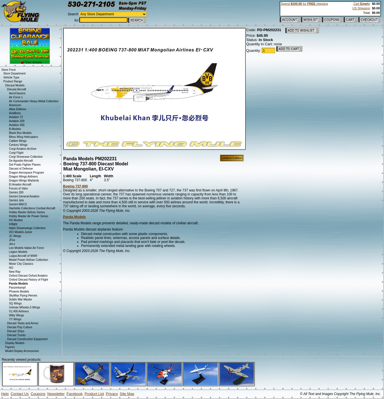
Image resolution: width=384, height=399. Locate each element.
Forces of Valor (18, 188)
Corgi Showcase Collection (26, 156)
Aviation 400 (17, 125)
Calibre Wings (18, 140)
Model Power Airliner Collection (28, 259)
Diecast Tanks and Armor (22, 323)
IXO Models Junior (20, 232)
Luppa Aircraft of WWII (23, 255)
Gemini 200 (16, 192)
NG (11, 267)
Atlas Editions (17, 109)
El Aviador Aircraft (20, 184)
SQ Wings (15, 303)
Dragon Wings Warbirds (24, 180)
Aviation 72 (16, 117)
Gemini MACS (18, 204)
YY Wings (15, 319)
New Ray (15, 271)
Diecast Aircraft (16, 89)
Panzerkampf (17, 287)
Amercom (15, 105)
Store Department (14, 73)
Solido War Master (20, 299)
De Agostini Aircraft (21, 160)
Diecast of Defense (21, 168)
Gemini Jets (16, 200)
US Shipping (361, 8)
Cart (361, 3)
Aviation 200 (17, 121)
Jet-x (12, 244)
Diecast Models (14, 85)
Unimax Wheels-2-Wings (24, 307)
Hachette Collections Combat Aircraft (32, 208)
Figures (9, 347)
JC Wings (15, 236)
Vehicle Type (11, 77)
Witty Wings (16, 315)
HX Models (16, 220)
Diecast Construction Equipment (27, 339)
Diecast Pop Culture (19, 327)
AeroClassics (17, 93)
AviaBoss (15, 113)
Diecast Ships (15, 331)
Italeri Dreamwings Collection (27, 228)
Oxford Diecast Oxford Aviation (28, 275)
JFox (12, 240)
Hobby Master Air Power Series (28, 216)
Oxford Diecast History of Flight (28, 279)
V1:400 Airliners (19, 311)
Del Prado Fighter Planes (25, 164)
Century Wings (18, 144)
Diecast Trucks (16, 335)
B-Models (15, 129)
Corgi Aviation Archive (22, 148)
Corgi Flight (16, 152)
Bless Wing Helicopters (23, 136)
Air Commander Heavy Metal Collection (34, 101)
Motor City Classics (21, 263)
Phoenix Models (19, 291)
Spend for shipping (304, 3)
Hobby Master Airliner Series (27, 212)
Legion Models (18, 251)
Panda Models (74, 217)
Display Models (14, 343)
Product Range (12, 81)
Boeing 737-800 (75, 186)
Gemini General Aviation (24, 196)
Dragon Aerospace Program (26, 172)
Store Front (8, 69)
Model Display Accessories (22, 351)
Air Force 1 (16, 97)
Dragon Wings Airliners (23, 176)
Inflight (13, 224)
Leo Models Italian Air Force (26, 247)
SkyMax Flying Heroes (23, 295)
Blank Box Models (20, 133)
